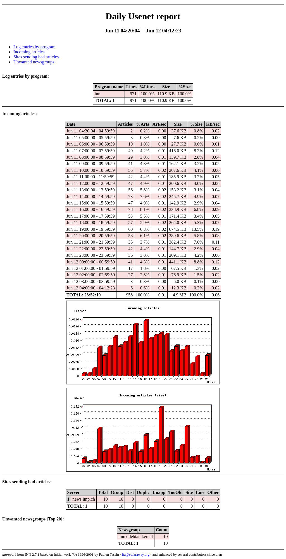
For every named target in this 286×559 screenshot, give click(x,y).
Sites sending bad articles (36, 56)
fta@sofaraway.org (135, 554)
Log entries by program (34, 46)
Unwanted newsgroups (33, 62)
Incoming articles (29, 51)
